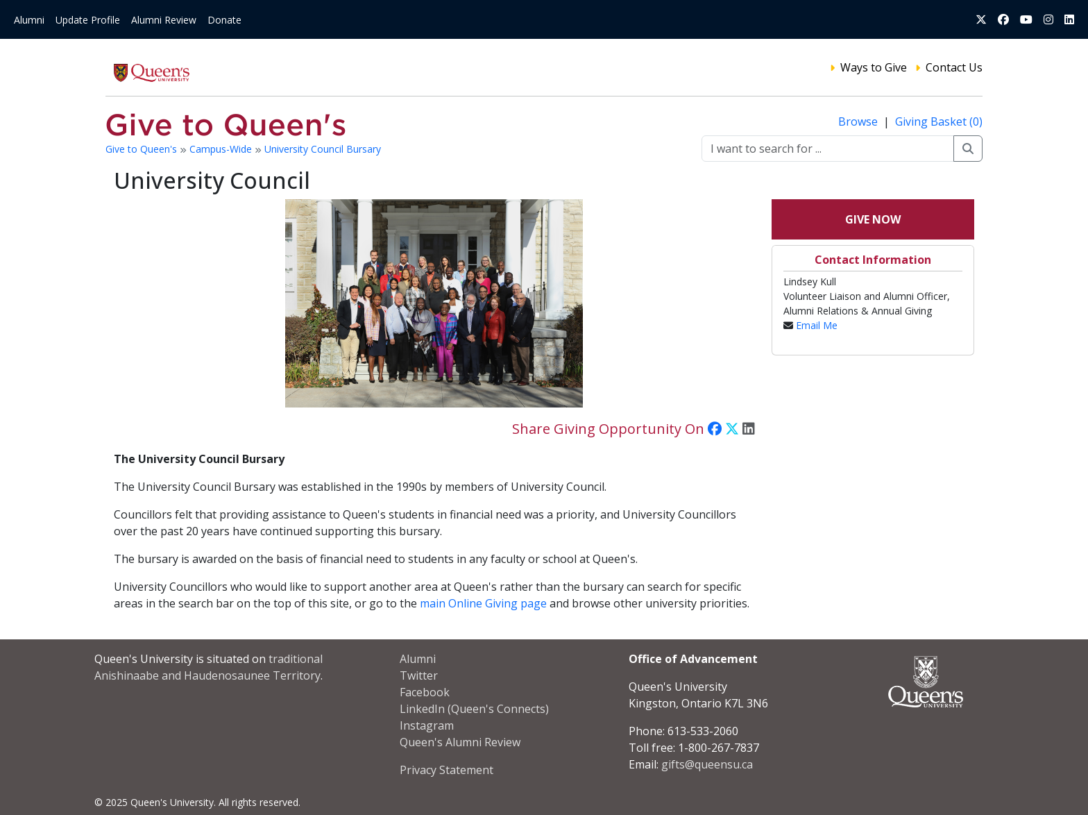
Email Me (817, 325)
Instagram (427, 725)
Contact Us (954, 67)
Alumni (29, 19)
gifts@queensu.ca (707, 764)
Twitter (419, 675)
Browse (859, 121)
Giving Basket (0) (939, 121)
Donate (224, 19)
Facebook (425, 692)
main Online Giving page (483, 603)
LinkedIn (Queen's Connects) (474, 708)
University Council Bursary (322, 149)
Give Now (873, 219)
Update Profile (88, 19)
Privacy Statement (446, 770)
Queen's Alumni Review (460, 742)
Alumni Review (163, 19)
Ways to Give (873, 67)
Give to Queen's (142, 149)
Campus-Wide (222, 149)
